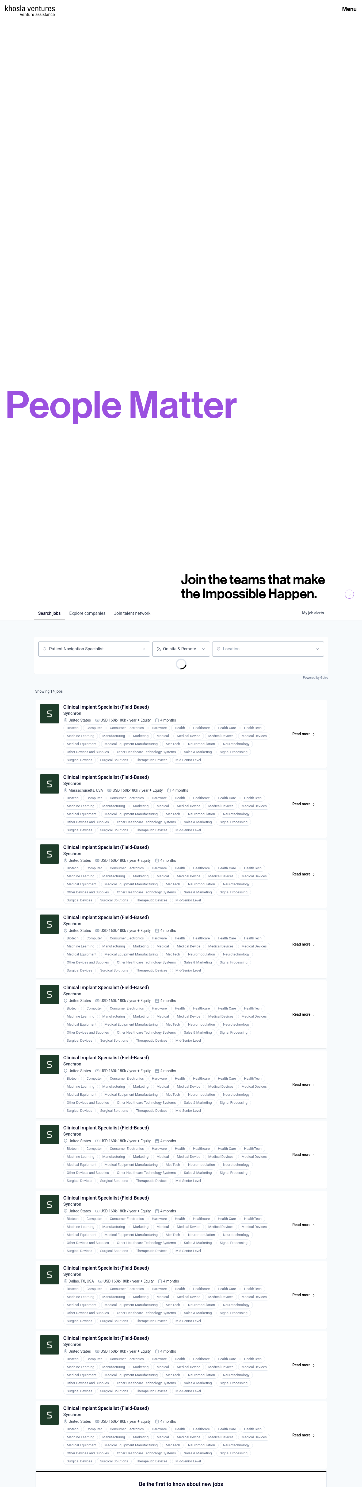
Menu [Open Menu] (349, 9)
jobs (49, 613)
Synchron (72, 713)
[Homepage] (30, 8)
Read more (306, 735)
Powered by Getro (315, 678)
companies (87, 613)
